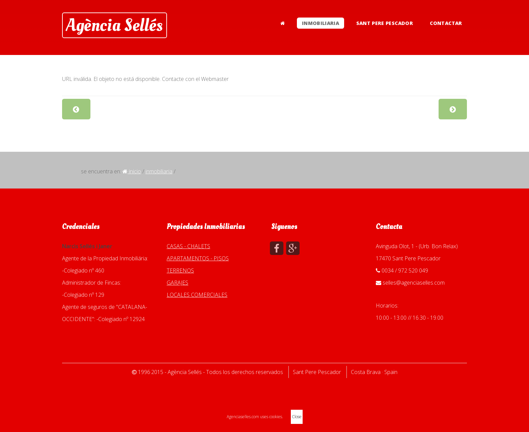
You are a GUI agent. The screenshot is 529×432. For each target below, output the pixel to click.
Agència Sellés (114, 25)
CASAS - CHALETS (188, 246)
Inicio (131, 171)
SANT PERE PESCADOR (384, 23)
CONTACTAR (446, 23)
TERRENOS (180, 270)
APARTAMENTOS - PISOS (198, 258)
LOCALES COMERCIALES (197, 294)
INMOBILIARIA (320, 23)
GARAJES (177, 282)
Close (297, 417)
